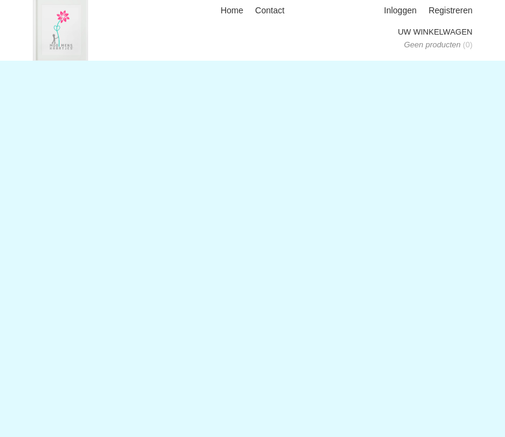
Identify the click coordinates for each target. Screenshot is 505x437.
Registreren (450, 10)
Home (232, 10)
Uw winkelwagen (435, 31)
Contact (269, 10)
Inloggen (400, 10)
